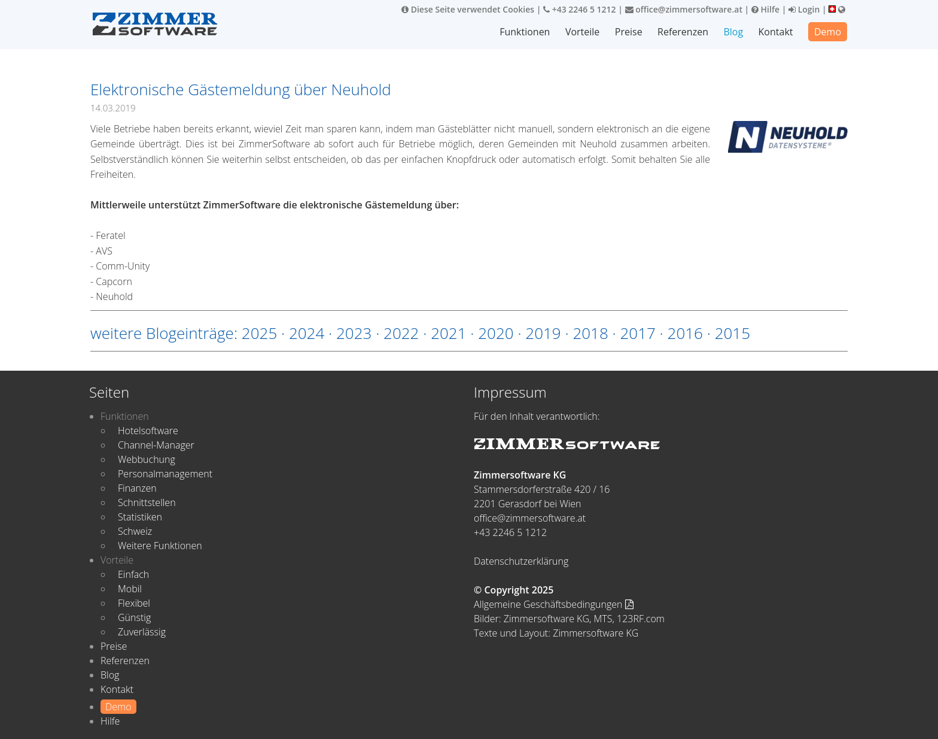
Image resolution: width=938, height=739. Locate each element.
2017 (637, 333)
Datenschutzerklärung (521, 561)
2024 (306, 333)
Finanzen (137, 488)
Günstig (134, 617)
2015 (732, 333)
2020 (495, 333)
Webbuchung (146, 459)
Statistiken (140, 516)
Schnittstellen (147, 502)
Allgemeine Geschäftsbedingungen (554, 604)
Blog (733, 31)
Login (804, 9)
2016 (685, 333)
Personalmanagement (165, 473)
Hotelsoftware (148, 430)
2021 (448, 333)
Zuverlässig (142, 631)
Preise (628, 31)
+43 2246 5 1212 (579, 9)
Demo (827, 31)
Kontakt (776, 31)
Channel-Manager (156, 445)
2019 (543, 333)
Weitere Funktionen (160, 545)
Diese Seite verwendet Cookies (467, 9)
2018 (590, 333)
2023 (353, 333)
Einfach (133, 574)
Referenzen (682, 31)
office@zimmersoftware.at (683, 9)
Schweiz (135, 531)
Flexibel (134, 603)
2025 (259, 333)
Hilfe (765, 9)
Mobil (130, 588)
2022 (401, 333)
